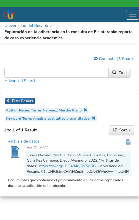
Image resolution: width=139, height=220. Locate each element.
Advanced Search (20, 81)
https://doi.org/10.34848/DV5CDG (67, 165)
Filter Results (19, 101)
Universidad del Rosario (26, 25)
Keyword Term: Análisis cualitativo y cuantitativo (51, 118)
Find (119, 72)
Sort (121, 130)
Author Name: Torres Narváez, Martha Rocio (46, 110)
